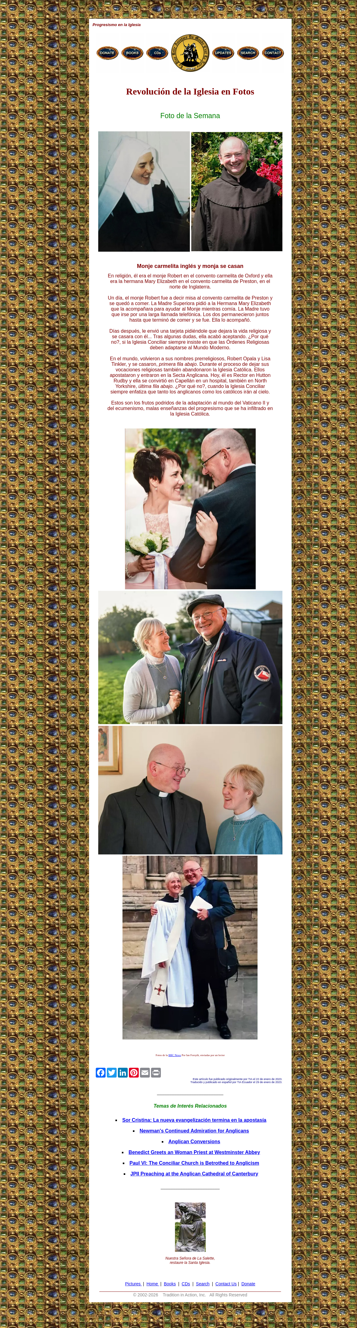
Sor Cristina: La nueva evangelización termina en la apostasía (194, 1120)
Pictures (133, 1283)
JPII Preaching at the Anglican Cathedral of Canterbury (194, 1173)
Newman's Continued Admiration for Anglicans (194, 1130)
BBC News (175, 1055)
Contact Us (226, 1283)
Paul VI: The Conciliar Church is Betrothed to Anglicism (194, 1163)
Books (170, 1283)
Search (202, 1283)
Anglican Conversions (194, 1141)
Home (152, 1283)
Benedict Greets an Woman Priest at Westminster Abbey (194, 1152)
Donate (248, 1283)
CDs (186, 1283)
